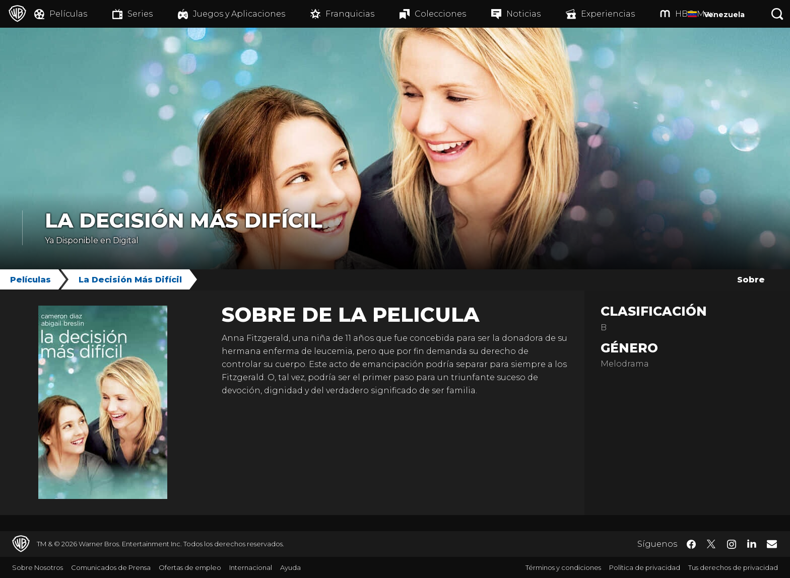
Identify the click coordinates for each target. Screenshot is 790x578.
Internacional (250, 567)
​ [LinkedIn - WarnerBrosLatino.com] (752, 543)
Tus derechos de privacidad (733, 567)
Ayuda (290, 567)
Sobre (751, 279)
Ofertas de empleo (190, 567)
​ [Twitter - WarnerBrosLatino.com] (711, 544)
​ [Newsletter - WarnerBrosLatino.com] (772, 544)
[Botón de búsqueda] (777, 14)
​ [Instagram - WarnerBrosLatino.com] (732, 544)
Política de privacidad (644, 567)
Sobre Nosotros (37, 567)
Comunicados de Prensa (111, 567)
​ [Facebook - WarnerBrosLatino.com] (691, 544)
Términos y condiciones (563, 567)
